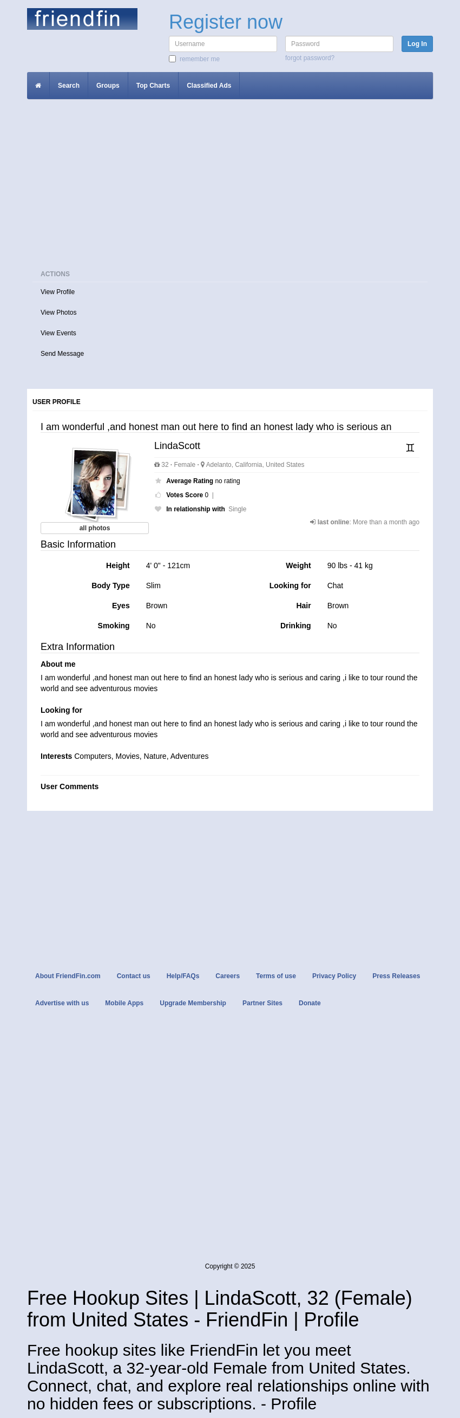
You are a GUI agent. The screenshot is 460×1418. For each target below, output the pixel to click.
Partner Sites (262, 1003)
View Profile (58, 292)
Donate (310, 1003)
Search (69, 85)
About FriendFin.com (68, 976)
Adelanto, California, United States (252, 465)
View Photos (59, 312)
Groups (108, 85)
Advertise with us (62, 1003)
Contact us (133, 976)
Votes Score (184, 495)
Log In (417, 44)
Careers (227, 976)
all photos (95, 528)
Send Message (62, 353)
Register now (225, 22)
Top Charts (153, 85)
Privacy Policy (334, 976)
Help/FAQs (183, 976)
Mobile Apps (124, 1003)
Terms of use (276, 976)
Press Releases (396, 976)
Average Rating (189, 481)
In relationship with (195, 509)
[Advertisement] (230, 186)
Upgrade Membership (193, 1003)
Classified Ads (209, 85)
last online (334, 522)
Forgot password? (309, 58)
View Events (58, 333)
